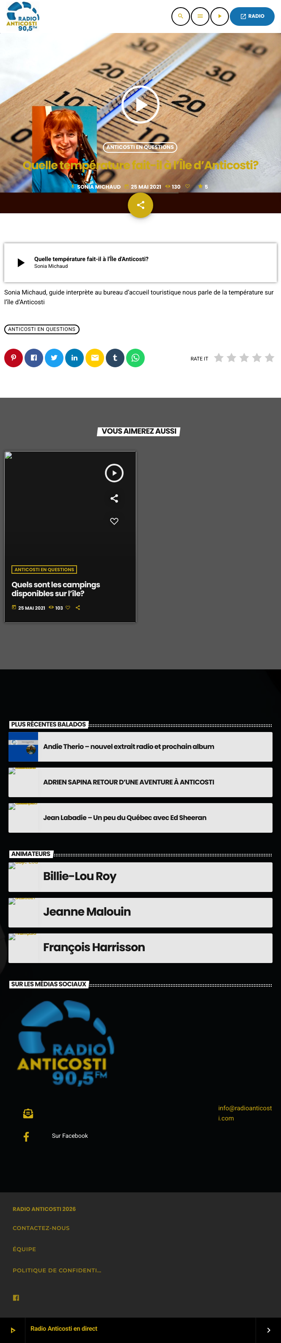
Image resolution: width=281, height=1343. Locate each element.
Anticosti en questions (140, 147)
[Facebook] (16, 1298)
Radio (252, 16)
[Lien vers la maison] (22, 16)
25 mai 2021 (143, 187)
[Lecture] (219, 16)
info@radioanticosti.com (245, 1113)
